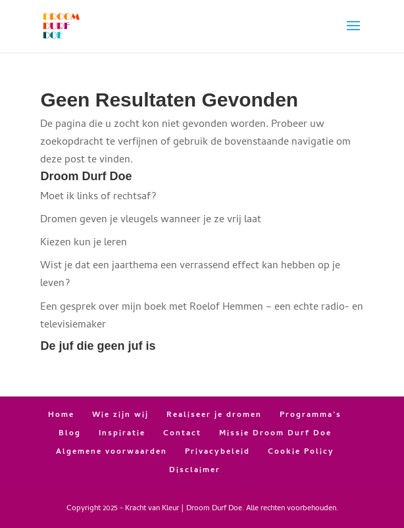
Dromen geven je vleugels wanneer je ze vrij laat (150, 220)
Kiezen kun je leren (83, 243)
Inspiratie (122, 434)
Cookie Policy (301, 452)
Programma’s (310, 415)
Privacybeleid (217, 452)
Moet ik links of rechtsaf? (98, 197)
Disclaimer (194, 470)
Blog (70, 434)
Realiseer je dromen (214, 415)
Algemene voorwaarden (111, 452)
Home (61, 415)
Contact (182, 434)
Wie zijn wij (120, 415)
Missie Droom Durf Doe (275, 434)
